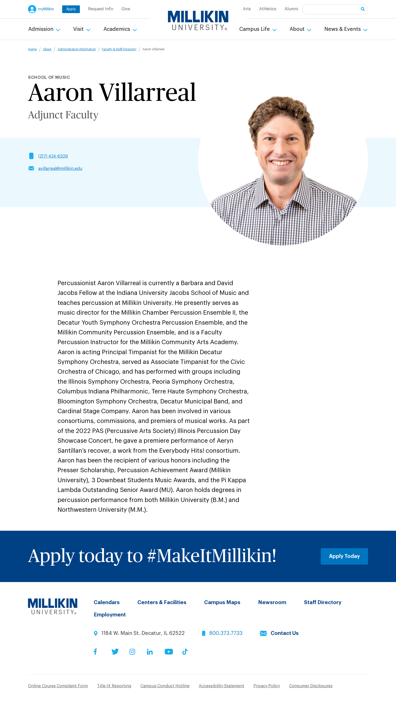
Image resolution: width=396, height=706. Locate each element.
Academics (117, 29)
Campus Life (255, 29)
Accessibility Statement (221, 686)
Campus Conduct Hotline (165, 686)
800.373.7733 (225, 633)
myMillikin (46, 9)
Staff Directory (322, 602)
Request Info (100, 9)
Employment (110, 614)
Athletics (267, 9)
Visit (79, 29)
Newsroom (272, 602)
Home (32, 49)
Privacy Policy (266, 686)
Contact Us (285, 633)
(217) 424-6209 (53, 156)
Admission (41, 29)
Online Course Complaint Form (58, 686)
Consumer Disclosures (311, 686)
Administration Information (77, 49)
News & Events (343, 29)
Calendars (107, 602)
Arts (247, 9)
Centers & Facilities (161, 602)
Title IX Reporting (114, 686)
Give (125, 9)
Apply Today (344, 556)
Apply (71, 9)
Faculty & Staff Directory (119, 49)
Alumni (291, 9)
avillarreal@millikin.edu (60, 169)
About (298, 29)
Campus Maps (222, 602)
